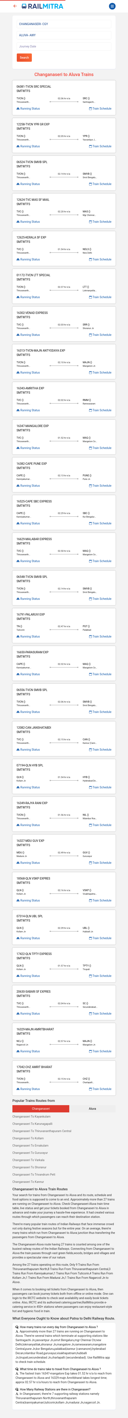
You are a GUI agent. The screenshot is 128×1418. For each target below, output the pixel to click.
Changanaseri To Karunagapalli (32, 1123)
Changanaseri (41, 1108)
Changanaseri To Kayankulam (31, 1116)
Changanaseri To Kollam (28, 1138)
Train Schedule (100, 108)
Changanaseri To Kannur (28, 1181)
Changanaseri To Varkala (28, 1160)
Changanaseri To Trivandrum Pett (33, 1174)
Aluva (92, 1108)
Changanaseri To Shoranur (29, 1167)
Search (24, 57)
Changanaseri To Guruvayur (30, 1152)
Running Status (28, 108)
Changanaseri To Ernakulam (30, 1145)
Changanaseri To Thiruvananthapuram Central (41, 1131)
